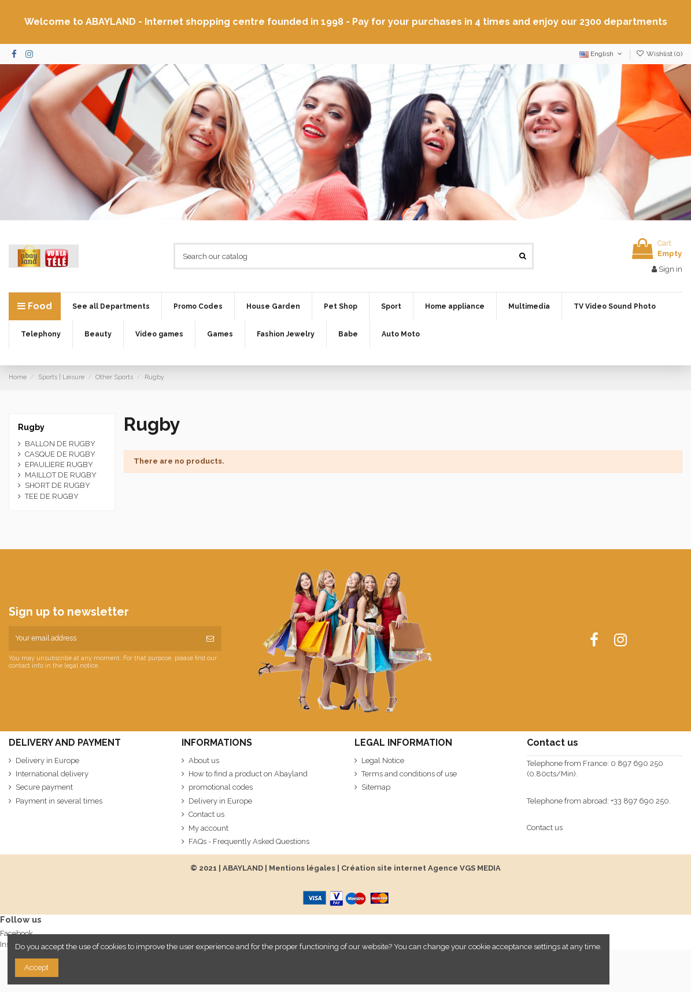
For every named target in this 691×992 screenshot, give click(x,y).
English (601, 54)
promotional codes (221, 787)
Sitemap (375, 787)
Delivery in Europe (47, 760)
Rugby (31, 427)
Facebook (16, 933)
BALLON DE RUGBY (60, 443)
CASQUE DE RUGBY (60, 454)
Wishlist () (659, 54)
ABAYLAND (243, 868)
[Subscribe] (210, 638)
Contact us (206, 814)
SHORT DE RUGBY (57, 485)
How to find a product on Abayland (248, 773)
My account (208, 828)
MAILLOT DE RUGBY (61, 475)
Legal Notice (382, 760)
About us (204, 760)
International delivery (52, 773)
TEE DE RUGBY (52, 496)
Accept (36, 967)
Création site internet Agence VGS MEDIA (421, 868)
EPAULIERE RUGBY (59, 464)
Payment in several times (59, 801)
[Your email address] (104, 638)
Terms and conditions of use (409, 773)
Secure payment (44, 787)
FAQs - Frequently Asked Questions (249, 841)
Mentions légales (302, 868)
